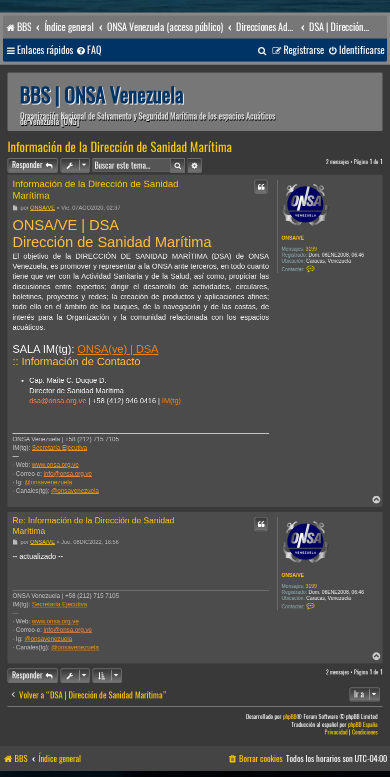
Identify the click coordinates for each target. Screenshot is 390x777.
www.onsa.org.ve (55, 464)
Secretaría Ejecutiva (59, 447)
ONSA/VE (293, 238)
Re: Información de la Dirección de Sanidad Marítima (93, 526)
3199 (311, 249)
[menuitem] (89, 50)
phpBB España (363, 724)
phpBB (289, 716)
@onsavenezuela (48, 482)
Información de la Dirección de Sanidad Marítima (120, 147)
